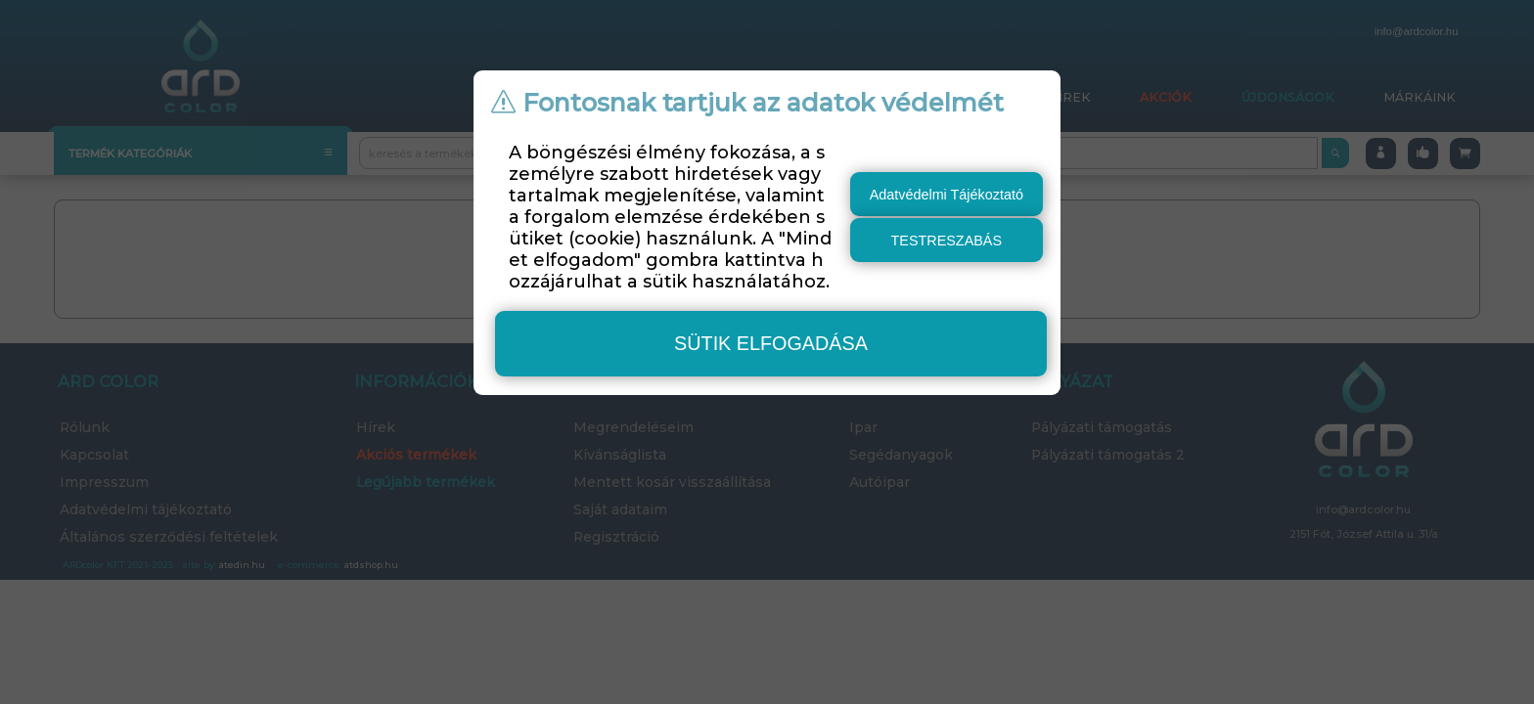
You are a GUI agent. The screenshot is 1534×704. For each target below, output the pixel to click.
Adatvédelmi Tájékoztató (946, 194)
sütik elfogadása (771, 343)
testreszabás (947, 240)
